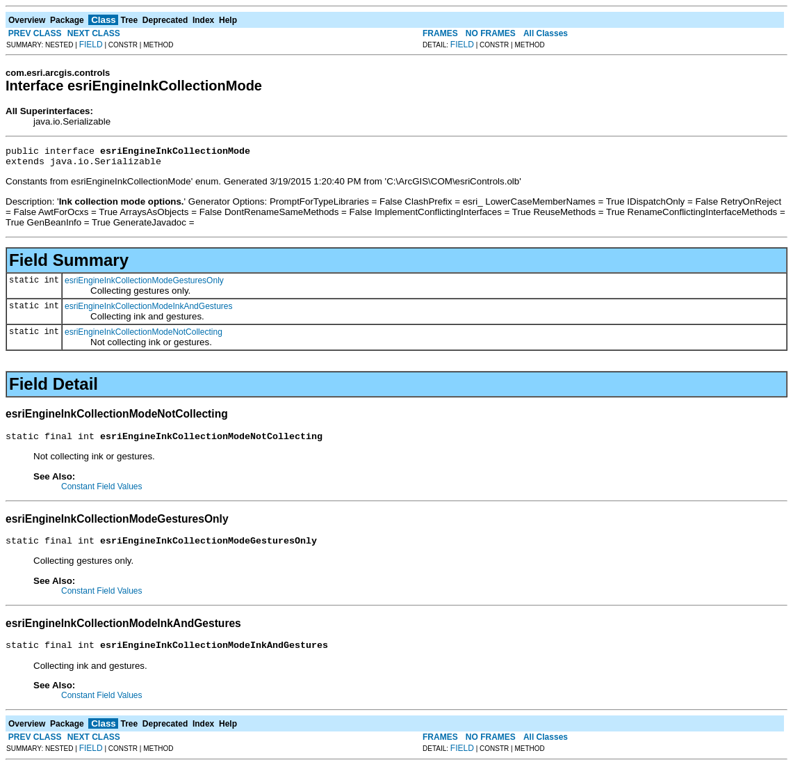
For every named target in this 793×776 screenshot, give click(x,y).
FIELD (91, 44)
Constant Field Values (101, 493)
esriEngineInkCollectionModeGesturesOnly (144, 285)
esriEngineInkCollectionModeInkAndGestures (148, 310)
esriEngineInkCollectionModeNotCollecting (143, 336)
